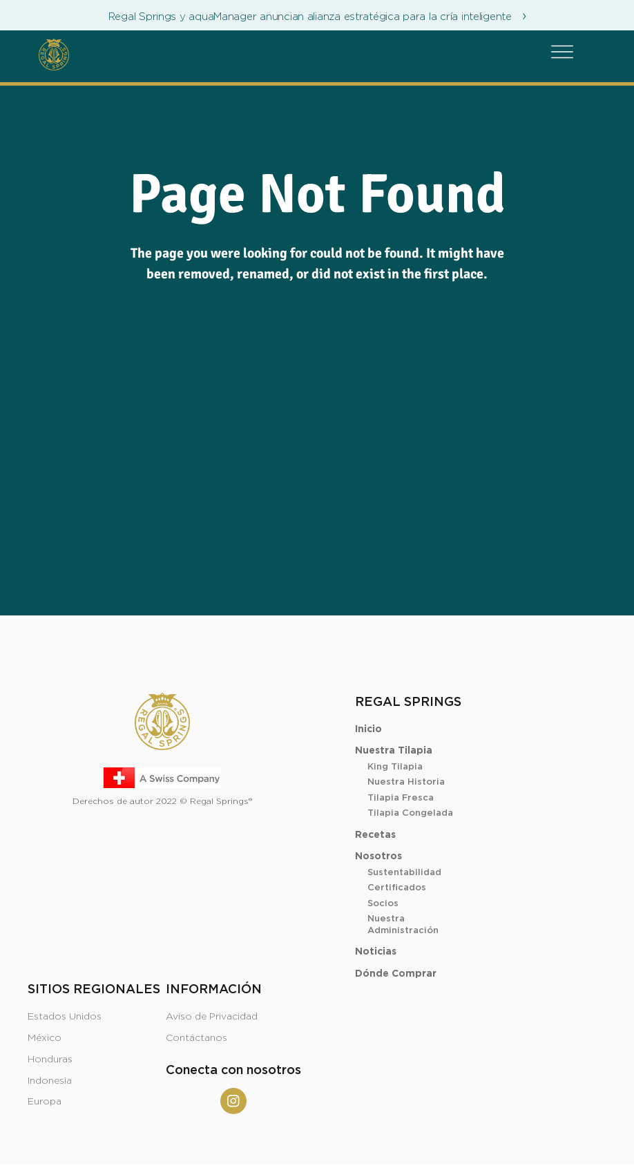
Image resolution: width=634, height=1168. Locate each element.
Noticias (375, 952)
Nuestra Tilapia (393, 751)
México (44, 1038)
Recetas (375, 835)
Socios (382, 903)
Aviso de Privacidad (212, 1017)
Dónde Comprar (395, 974)
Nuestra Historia (406, 782)
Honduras (50, 1059)
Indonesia (50, 1081)
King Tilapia (395, 767)
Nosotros (378, 856)
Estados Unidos (65, 1017)
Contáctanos (196, 1038)
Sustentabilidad (404, 872)
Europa (44, 1102)
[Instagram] (233, 1101)
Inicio (368, 729)
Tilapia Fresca (400, 798)
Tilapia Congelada (410, 813)
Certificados (396, 887)
